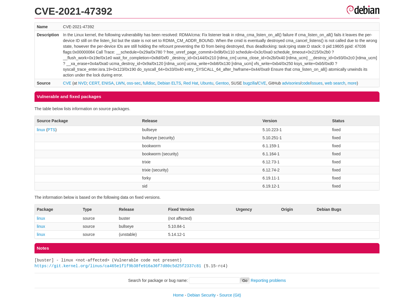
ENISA (107, 83)
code (305, 83)
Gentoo (222, 83)
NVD (82, 83)
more (352, 83)
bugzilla (249, 83)
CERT (94, 83)
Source (225, 295)
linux (41, 129)
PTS (51, 129)
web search (335, 83)
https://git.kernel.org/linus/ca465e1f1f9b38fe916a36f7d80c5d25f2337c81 (117, 266)
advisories (291, 83)
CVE (67, 83)
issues (317, 83)
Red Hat (190, 83)
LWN (120, 83)
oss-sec (134, 83)
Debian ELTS (169, 83)
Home (178, 295)
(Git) (237, 295)
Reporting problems (268, 280)
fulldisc (149, 83)
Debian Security (201, 295)
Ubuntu (206, 83)
